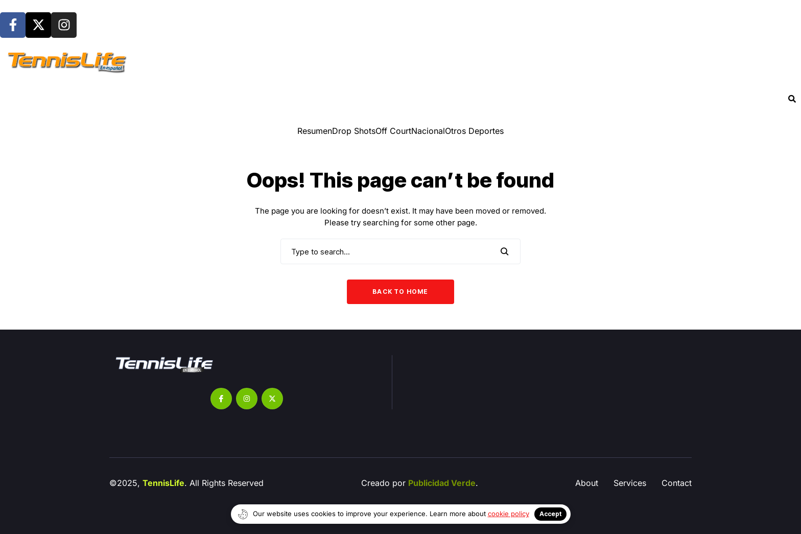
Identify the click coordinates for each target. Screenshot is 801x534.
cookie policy (508, 513)
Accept (550, 514)
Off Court (393, 131)
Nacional (428, 131)
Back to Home (400, 291)
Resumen (314, 131)
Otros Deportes (474, 131)
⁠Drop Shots (353, 131)
